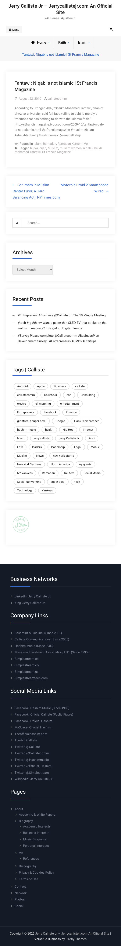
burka (34, 148)
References (31, 858)
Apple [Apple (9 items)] (41, 386)
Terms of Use (28, 879)
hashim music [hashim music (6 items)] (26, 429)
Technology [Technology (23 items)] (24, 490)
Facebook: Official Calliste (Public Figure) (44, 714)
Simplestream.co (27, 665)
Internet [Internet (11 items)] (88, 429)
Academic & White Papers (37, 814)
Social (19, 906)
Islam (82, 42)
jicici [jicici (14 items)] (92, 438)
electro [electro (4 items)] (21, 403)
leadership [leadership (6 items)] (58, 447)
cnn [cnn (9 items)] (69, 395)
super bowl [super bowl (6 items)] (58, 482)
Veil (86, 143)
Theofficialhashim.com (31, 734)
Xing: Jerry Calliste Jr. (30, 603)
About (19, 809)
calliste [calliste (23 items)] (80, 386)
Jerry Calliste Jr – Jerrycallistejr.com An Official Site (60, 9)
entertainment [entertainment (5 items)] (69, 403)
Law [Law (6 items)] (20, 447)
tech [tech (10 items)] (77, 482)
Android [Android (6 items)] (22, 386)
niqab (87, 148)
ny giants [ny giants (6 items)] (85, 464)
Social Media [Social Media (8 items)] (92, 473)
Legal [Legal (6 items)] (77, 447)
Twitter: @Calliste (27, 747)
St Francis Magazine (56, 152)
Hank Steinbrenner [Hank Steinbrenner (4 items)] (86, 421)
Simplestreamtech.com (31, 678)
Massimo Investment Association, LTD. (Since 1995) (52, 652)
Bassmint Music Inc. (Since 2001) (38, 633)
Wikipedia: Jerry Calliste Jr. (34, 779)
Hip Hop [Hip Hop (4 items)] (68, 429)
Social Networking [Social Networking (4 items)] (29, 482)
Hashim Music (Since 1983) (34, 646)
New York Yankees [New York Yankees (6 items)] (29, 464)
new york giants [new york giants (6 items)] (63, 456)
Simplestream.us (27, 671)
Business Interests (36, 832)
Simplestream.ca (27, 658)
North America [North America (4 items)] (60, 464)
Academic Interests (37, 826)
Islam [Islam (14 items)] (20, 438)
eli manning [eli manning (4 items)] (43, 403)
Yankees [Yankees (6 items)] (47, 490)
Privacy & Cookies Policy (36, 872)
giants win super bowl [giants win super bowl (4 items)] (31, 421)
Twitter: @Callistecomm (32, 753)
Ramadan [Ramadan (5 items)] (48, 473)
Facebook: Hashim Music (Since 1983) (42, 708)
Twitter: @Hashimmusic (32, 759)
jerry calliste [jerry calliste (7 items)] (41, 438)
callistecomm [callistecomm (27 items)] (26, 395)
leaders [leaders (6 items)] (37, 447)
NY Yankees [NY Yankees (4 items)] (25, 473)
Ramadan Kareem (70, 143)
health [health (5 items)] (49, 429)
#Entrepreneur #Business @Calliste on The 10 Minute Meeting (62, 315)
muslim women (71, 148)
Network (21, 893)
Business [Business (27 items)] (60, 386)
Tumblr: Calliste (26, 740)
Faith (62, 42)
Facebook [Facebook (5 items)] (50, 412)
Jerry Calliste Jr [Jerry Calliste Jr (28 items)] (69, 438)
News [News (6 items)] (40, 456)
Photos (20, 899)
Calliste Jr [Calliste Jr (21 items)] (50, 395)
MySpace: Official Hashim (33, 727)
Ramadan (49, 143)
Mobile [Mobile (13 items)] (95, 447)
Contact (20, 886)
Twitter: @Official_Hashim (33, 766)
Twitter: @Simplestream (32, 772)
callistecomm (57, 98)
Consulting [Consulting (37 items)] (88, 395)
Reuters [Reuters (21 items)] (69, 473)
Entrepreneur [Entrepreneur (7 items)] (25, 412)
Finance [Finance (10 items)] (71, 412)
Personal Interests (36, 845)
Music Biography (35, 839)
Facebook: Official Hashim (33, 721)
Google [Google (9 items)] (60, 421)
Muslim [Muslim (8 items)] (22, 456)
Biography (26, 821)
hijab (42, 148)
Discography (27, 866)
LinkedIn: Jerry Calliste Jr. (33, 596)
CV (21, 853)
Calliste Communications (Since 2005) (42, 639)
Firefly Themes (76, 939)
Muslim (53, 148)
